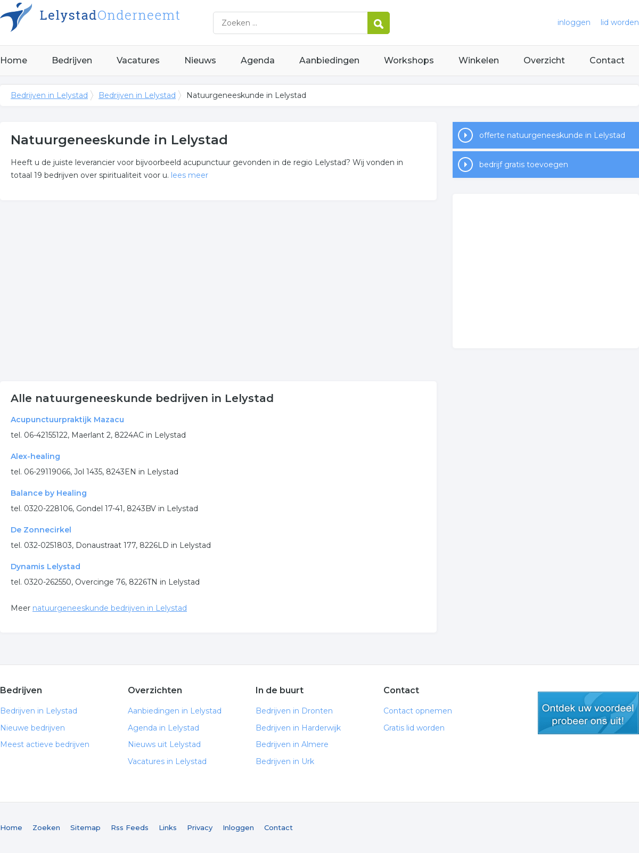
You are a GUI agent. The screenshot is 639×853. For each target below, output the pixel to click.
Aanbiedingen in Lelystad (175, 711)
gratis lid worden (588, 713)
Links (168, 827)
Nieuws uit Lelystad (164, 744)
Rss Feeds (130, 827)
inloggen (574, 22)
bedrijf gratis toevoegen (523, 164)
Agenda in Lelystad (163, 728)
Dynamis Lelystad (45, 566)
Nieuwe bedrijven (32, 728)
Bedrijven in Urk (285, 761)
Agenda (258, 60)
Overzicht (544, 60)
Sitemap (85, 827)
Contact (607, 60)
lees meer (189, 175)
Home (13, 60)
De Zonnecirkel (41, 530)
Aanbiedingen (329, 60)
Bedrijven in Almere (292, 744)
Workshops (409, 60)
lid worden (620, 22)
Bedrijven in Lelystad (133, 23)
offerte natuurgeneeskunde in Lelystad (552, 135)
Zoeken (46, 827)
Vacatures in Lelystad (167, 761)
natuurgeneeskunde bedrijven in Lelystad (109, 608)
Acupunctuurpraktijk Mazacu (67, 419)
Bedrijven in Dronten (294, 711)
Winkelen (478, 60)
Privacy (199, 827)
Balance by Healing (49, 493)
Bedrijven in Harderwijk (298, 728)
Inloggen (238, 827)
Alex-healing (35, 456)
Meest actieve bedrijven (44, 744)
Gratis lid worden (414, 728)
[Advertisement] (218, 290)
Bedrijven (72, 60)
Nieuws (200, 60)
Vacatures (138, 60)
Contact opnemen (417, 711)
